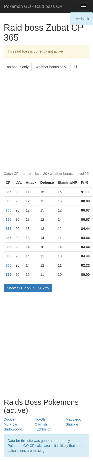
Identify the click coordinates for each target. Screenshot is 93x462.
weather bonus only (51, 67)
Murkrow (10, 424)
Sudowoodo (13, 429)
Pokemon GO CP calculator (29, 446)
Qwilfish (41, 424)
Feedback (81, 19)
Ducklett (10, 419)
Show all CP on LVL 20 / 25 (28, 288)
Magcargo (73, 419)
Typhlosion (43, 429)
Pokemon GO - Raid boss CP (33, 6)
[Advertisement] (46, 120)
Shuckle (72, 424)
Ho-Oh (40, 419)
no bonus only (18, 67)
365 (8, 192)
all (75, 67)
